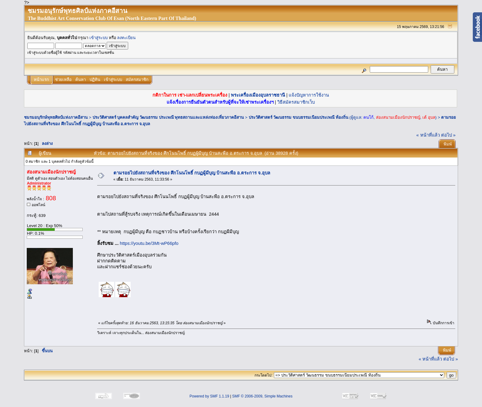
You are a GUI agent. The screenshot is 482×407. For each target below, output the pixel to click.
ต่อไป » (448, 135)
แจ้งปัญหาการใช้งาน (309, 95)
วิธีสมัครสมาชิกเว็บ (296, 102)
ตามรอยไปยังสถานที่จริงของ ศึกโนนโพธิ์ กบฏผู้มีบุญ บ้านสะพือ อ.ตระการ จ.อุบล (192, 172)
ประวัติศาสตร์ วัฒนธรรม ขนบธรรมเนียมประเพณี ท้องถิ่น (298, 117)
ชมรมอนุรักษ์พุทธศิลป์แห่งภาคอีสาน (56, 117)
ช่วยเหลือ (63, 79)
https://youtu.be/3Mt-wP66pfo (149, 243)
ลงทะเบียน (126, 37)
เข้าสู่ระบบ (98, 37)
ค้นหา (80, 79)
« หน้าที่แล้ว (428, 135)
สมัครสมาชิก (137, 79)
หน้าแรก (41, 79)
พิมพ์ (448, 144)
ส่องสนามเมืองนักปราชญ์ (398, 117)
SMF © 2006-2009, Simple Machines (262, 396)
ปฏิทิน (94, 79)
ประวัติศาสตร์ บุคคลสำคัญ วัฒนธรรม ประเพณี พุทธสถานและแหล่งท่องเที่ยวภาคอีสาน (168, 117)
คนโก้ (368, 117)
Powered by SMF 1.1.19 (209, 396)
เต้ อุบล (428, 117)
